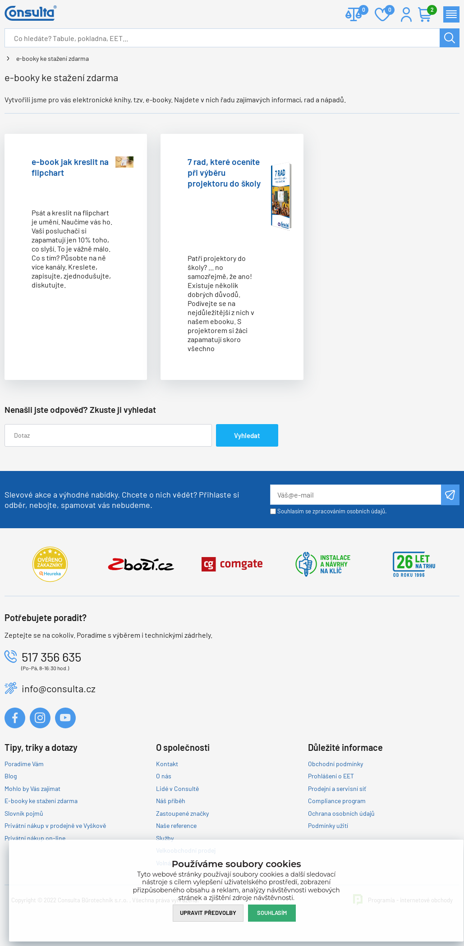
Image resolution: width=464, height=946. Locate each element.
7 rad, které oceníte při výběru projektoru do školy (224, 172)
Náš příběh (170, 800)
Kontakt (167, 764)
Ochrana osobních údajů (341, 813)
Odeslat (450, 494)
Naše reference (176, 825)
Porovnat (360, 10)
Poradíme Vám (24, 764)
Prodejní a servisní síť (337, 788)
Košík (429, 10)
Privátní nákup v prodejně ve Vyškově (55, 825)
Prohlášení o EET (331, 776)
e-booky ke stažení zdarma (52, 58)
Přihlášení (406, 14)
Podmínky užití (328, 825)
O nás (163, 776)
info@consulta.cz (59, 688)
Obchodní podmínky (335, 764)
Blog (11, 776)
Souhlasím (272, 912)
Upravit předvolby (208, 912)
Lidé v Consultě (177, 788)
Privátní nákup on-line (35, 838)
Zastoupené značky (182, 813)
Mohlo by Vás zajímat (32, 788)
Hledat (449, 37)
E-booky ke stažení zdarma (41, 800)
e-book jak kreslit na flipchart (70, 167)
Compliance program (337, 800)
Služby (165, 838)
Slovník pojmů (24, 813)
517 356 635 (51, 656)
